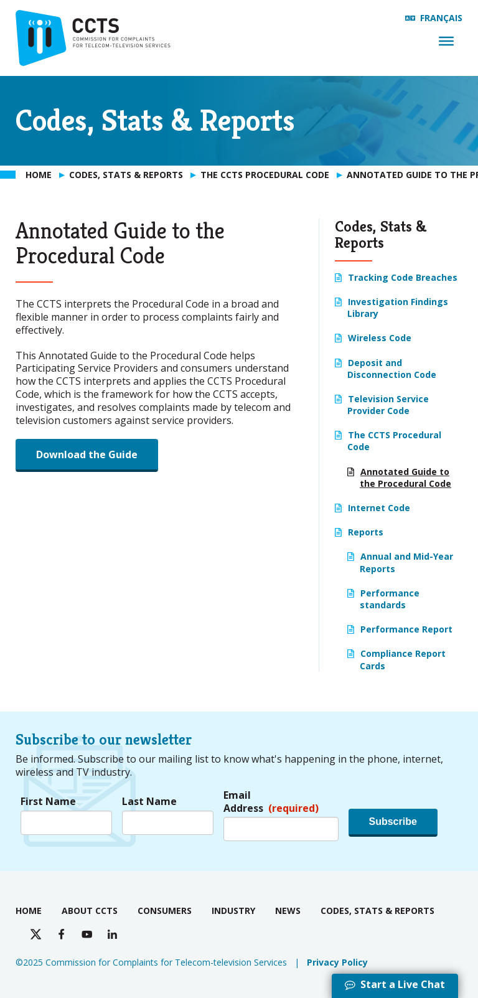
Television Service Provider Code (388, 405)
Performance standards (389, 599)
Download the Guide (87, 454)
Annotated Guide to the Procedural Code (405, 477)
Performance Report (406, 629)
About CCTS (90, 910)
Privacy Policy (337, 962)
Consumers (165, 910)
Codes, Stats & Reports (377, 910)
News (288, 910)
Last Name (149, 801)
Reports (365, 532)
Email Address (271, 802)
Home (29, 910)
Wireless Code (379, 338)
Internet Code (379, 508)
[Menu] (446, 41)
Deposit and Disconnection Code (391, 368)
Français (441, 17)
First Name (48, 801)
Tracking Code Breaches (402, 277)
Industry (233, 910)
